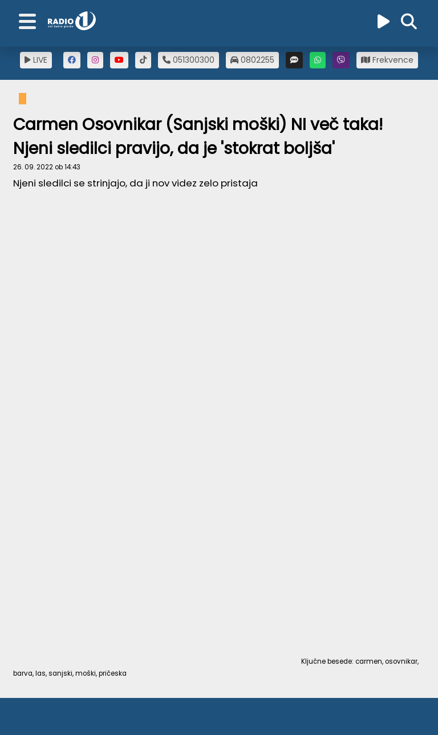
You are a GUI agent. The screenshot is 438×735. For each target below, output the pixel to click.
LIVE (36, 60)
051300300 (188, 60)
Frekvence (387, 60)
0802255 (252, 60)
